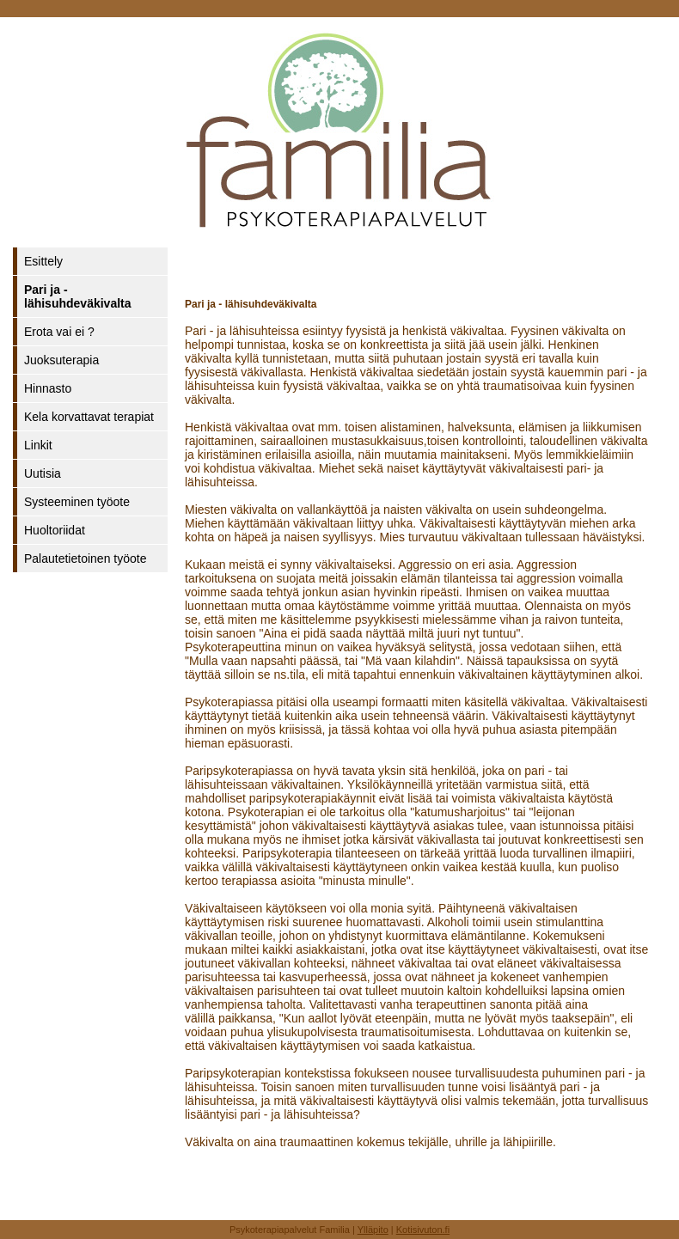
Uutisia (42, 473)
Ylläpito (373, 1229)
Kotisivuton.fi (423, 1229)
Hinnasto (47, 388)
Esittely (43, 261)
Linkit (38, 445)
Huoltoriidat (54, 530)
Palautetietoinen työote (85, 558)
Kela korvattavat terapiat (89, 417)
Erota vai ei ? (59, 332)
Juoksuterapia (61, 360)
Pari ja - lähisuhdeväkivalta (78, 296)
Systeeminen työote (77, 502)
